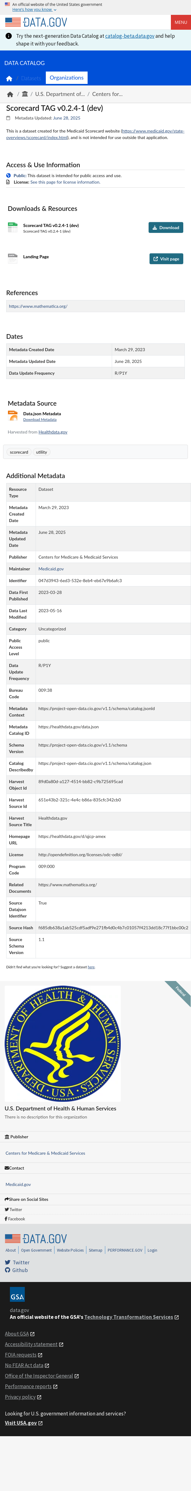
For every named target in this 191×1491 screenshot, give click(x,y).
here (91, 967)
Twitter (13, 1209)
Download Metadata (40, 419)
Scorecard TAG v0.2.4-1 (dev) (51, 225)
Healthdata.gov (53, 431)
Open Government (36, 1250)
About (11, 1250)
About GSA (17, 1333)
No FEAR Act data (24, 1365)
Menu (181, 22)
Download (166, 227)
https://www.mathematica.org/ (38, 306)
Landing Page (36, 256)
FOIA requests (21, 1354)
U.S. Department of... (60, 94)
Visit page (166, 258)
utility (41, 452)
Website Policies (70, 1250)
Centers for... (107, 94)
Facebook (15, 1218)
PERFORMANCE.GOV (125, 1250)
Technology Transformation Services (128, 1317)
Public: (20, 175)
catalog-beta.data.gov (129, 36)
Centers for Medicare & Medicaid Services (45, 1153)
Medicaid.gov (18, 1184)
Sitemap (95, 1250)
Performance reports (28, 1386)
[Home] (36, 22)
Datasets (31, 78)
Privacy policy (20, 1396)
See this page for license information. (65, 182)
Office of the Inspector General (39, 1375)
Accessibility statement (31, 1344)
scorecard (19, 452)
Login (152, 1250)
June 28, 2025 (66, 117)
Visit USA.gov (21, 1422)
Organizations (67, 77)
